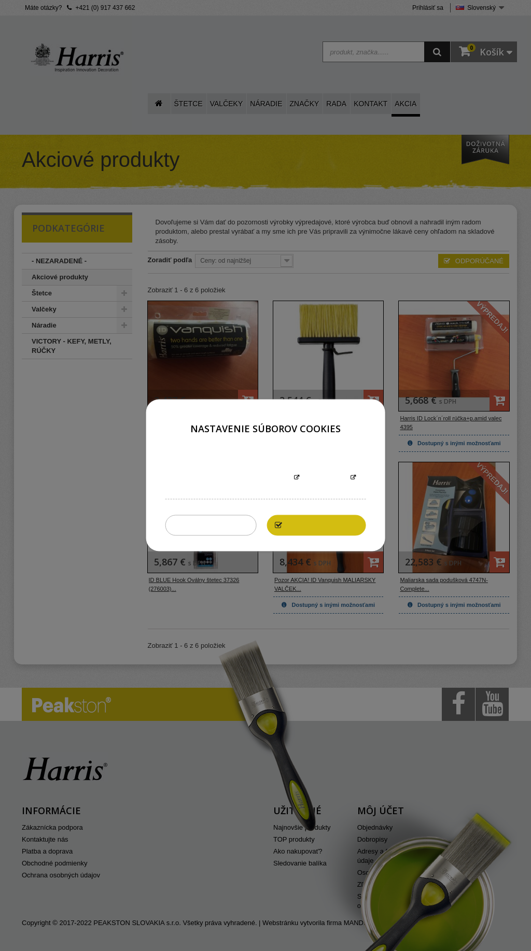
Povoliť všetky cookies (325, 525)
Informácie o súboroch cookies (232, 478)
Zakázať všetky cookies (214, 525)
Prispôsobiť (325, 478)
